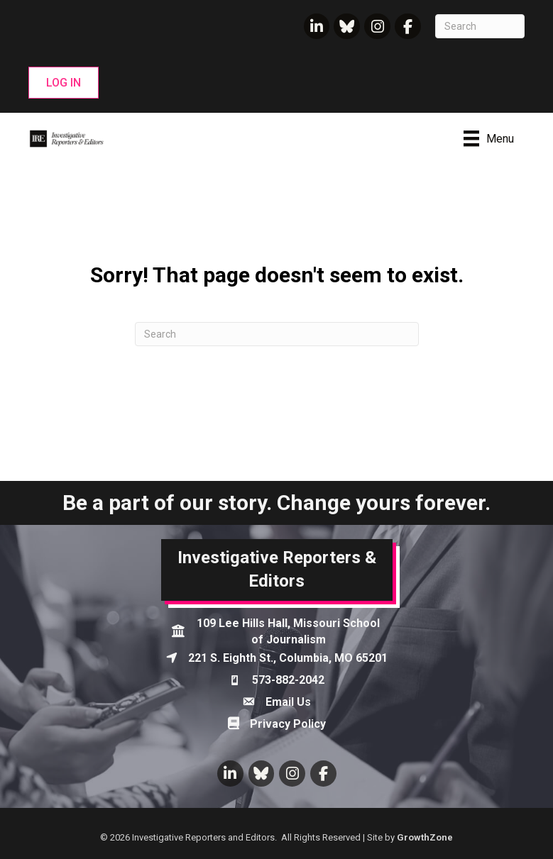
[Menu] (489, 138)
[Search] (480, 26)
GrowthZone (425, 837)
